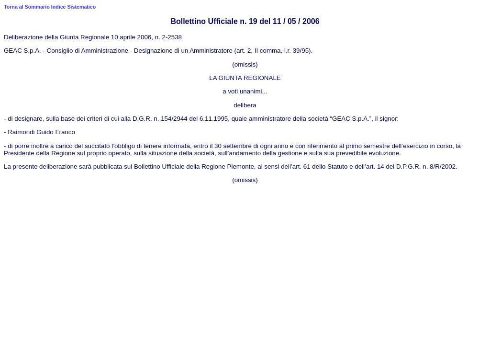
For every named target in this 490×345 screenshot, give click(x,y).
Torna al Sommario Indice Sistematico (50, 7)
